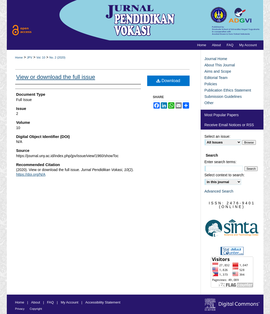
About (35, 302)
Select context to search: (225, 175)
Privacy (20, 308)
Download (168, 80)
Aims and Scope (218, 71)
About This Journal (220, 65)
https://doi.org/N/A (31, 174)
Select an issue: (217, 136)
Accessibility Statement (102, 302)
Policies (211, 84)
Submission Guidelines (223, 96)
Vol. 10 (40, 57)
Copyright (36, 308)
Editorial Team (216, 78)
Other (209, 103)
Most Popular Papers (222, 115)
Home (19, 57)
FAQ (50, 302)
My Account (69, 302)
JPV (29, 57)
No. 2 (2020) (57, 57)
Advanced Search (219, 191)
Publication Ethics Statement (228, 90)
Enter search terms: (220, 162)
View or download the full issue (55, 77)
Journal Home (216, 59)
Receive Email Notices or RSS (229, 125)
